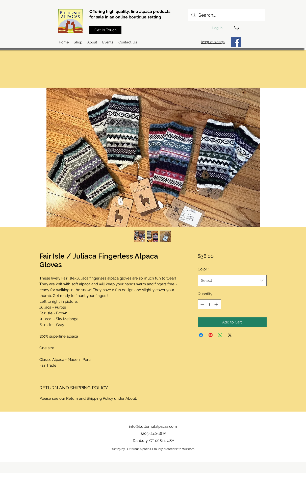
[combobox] (232, 280)
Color (203, 269)
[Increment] (216, 304)
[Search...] (226, 15)
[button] (236, 27)
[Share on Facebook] (201, 335)
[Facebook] (236, 42)
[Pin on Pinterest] (211, 335)
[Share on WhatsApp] (220, 335)
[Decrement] (201, 304)
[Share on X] (230, 335)
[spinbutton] (209, 304)
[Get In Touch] (105, 30)
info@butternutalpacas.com (153, 426)
